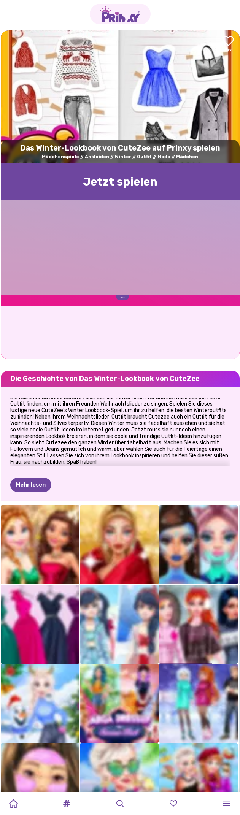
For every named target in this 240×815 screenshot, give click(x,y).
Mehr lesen (31, 485)
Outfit (144, 156)
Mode (163, 156)
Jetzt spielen (120, 182)
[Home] (13, 803)
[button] (66, 803)
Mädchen (187, 156)
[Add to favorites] (228, 44)
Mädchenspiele (60, 156)
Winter (123, 156)
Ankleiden (97, 156)
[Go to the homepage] (120, 14)
